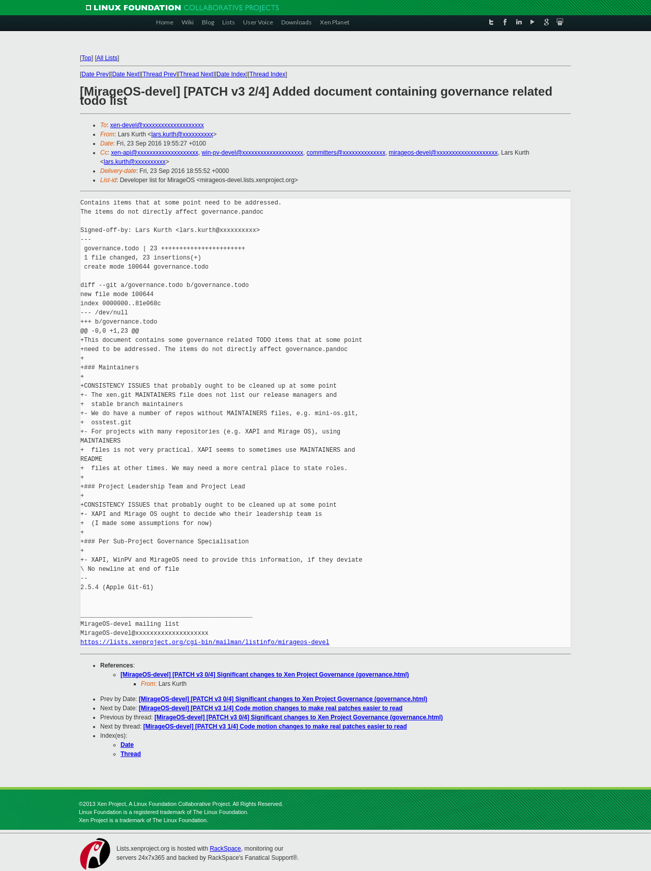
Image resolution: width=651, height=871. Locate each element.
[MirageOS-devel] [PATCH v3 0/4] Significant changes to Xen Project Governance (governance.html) (265, 674)
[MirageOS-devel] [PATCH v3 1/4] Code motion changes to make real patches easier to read (270, 708)
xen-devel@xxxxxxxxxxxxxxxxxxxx (157, 125)
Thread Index (268, 74)
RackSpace (225, 848)
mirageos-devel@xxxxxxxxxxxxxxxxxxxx (443, 152)
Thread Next (196, 74)
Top (86, 58)
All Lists (107, 58)
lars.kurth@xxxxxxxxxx (182, 134)
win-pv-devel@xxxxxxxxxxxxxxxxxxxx (253, 152)
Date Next (125, 74)
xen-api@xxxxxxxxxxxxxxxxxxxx (154, 152)
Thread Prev (159, 74)
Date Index (231, 74)
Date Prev (94, 74)
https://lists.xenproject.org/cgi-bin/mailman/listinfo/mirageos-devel (205, 642)
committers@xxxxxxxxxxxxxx (346, 152)
